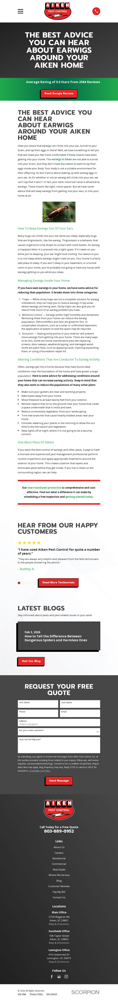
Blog (59, 880)
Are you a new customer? (31, 730)
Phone (22, 711)
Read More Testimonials (59, 582)
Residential (59, 858)
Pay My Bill (59, 892)
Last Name (66, 702)
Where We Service (59, 875)
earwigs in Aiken (61, 159)
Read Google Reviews (59, 93)
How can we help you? (30, 739)
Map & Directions (59, 924)
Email (63, 711)
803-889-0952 (59, 831)
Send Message (59, 781)
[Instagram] (66, 976)
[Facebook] (52, 976)
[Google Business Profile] (59, 976)
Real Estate (59, 869)
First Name (24, 702)
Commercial (59, 864)
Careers (59, 853)
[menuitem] (22, 994)
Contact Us (59, 897)
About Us (59, 847)
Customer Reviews (59, 886)
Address (23, 721)
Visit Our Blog (31, 661)
